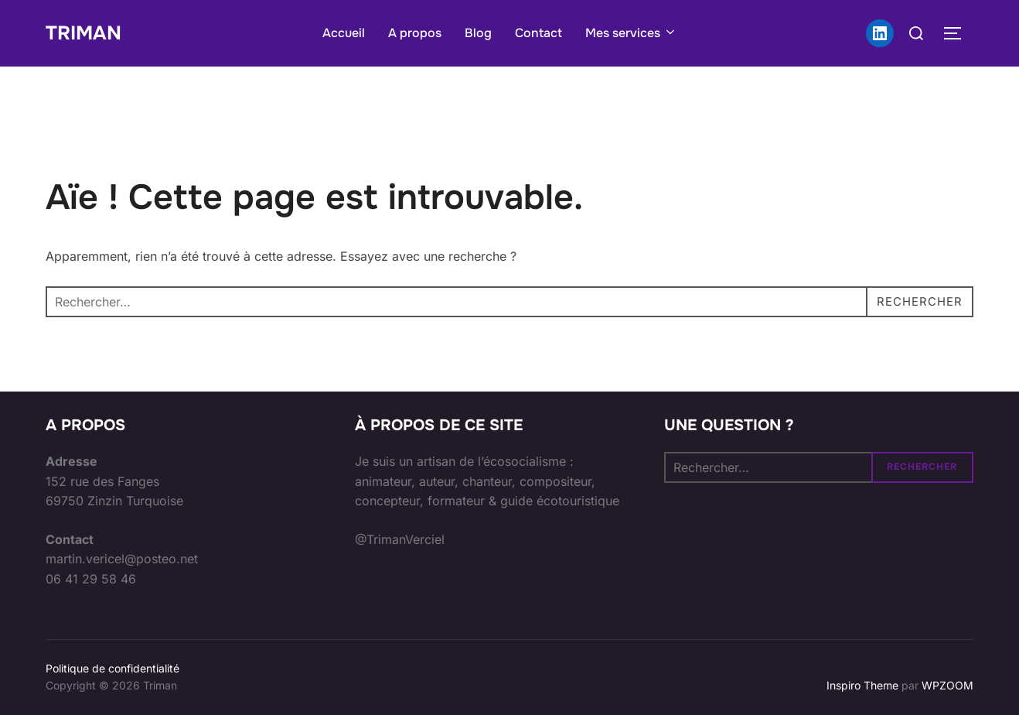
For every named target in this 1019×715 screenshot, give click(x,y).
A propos (416, 33)
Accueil (345, 33)
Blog (479, 33)
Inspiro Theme (862, 685)
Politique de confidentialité (112, 668)
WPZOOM (947, 685)
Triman (85, 33)
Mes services (633, 33)
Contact (540, 33)
